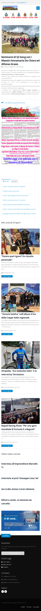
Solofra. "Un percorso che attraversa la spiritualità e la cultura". (19, 209)
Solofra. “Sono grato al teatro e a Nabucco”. (14, 186)
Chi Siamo (29, 607)
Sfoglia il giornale (6, 564)
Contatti (23, 607)
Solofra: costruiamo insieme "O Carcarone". (14, 200)
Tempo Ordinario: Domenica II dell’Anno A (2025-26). (16, 204)
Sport (22, 66)
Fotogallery (4, 567)
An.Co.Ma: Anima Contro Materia (17, 489)
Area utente (36, 607)
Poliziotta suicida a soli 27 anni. (11, 191)
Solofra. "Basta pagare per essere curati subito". (16, 195)
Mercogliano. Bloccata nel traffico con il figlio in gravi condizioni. (19, 213)
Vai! (22, 553)
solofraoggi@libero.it (21, 2)
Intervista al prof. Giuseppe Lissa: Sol (19, 478)
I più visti (14, 181)
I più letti (6, 181)
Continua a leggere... (7, 276)
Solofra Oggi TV (5, 562)
